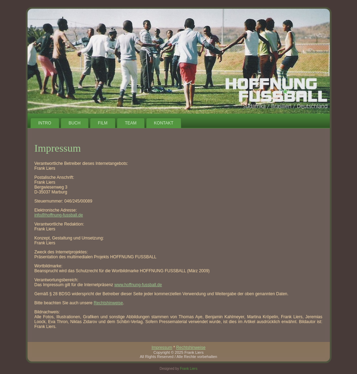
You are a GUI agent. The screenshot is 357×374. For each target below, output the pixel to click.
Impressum (162, 347)
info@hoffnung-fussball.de (59, 215)
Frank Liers (188, 369)
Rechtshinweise (108, 302)
